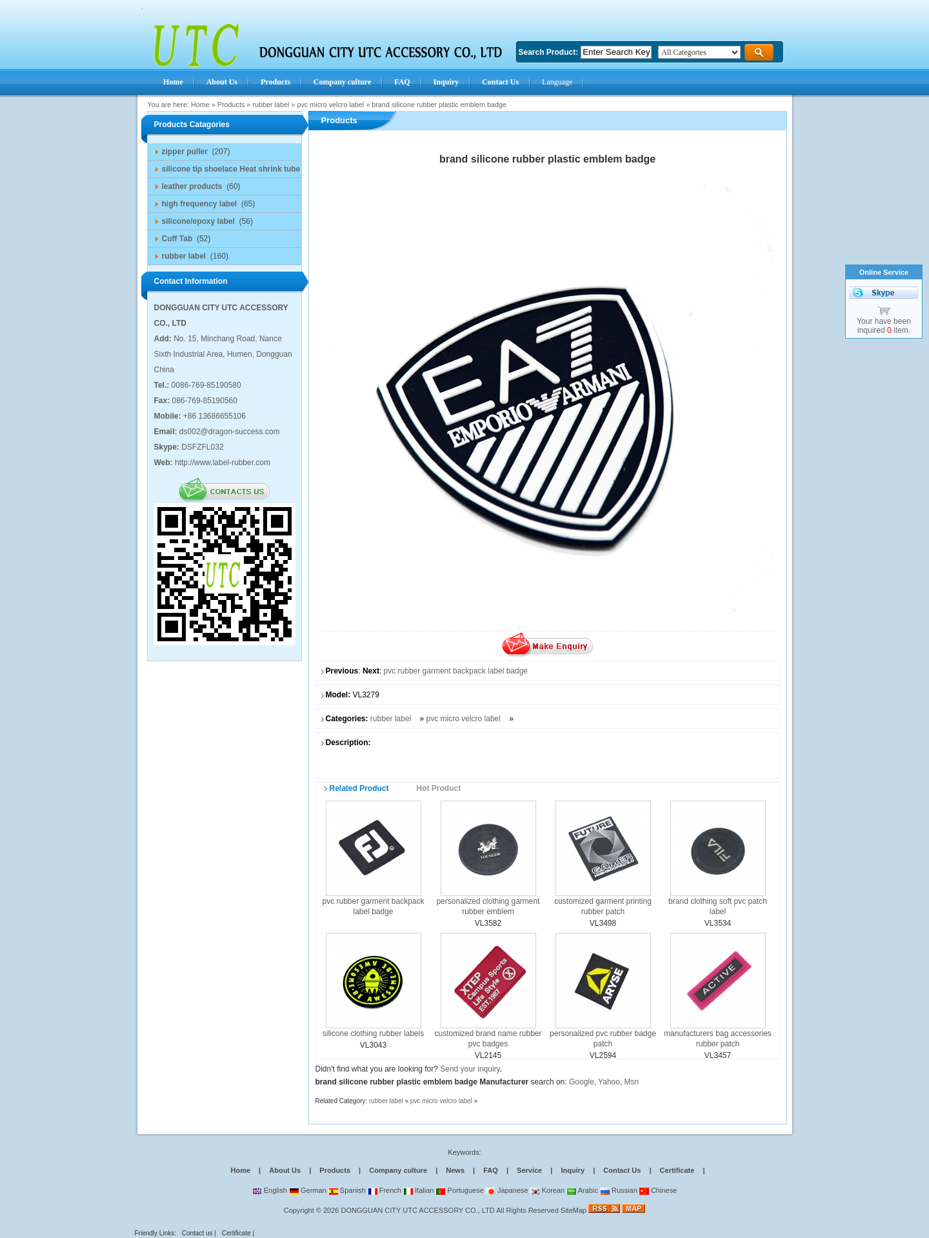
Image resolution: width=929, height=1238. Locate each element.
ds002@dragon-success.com (229, 431)
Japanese (507, 1190)
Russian (618, 1190)
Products (231, 104)
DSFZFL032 (202, 447)
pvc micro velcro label (330, 104)
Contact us (197, 1233)
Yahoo (609, 1081)
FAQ (490, 1170)
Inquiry (572, 1170)
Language (557, 81)
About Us (285, 1170)
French (384, 1190)
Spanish (347, 1190)
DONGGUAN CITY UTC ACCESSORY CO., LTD (418, 1210)
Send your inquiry (470, 1068)
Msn (631, 1081)
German (307, 1190)
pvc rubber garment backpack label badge (456, 670)
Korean (547, 1190)
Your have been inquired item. (884, 326)
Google (581, 1081)
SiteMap (573, 1210)
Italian (418, 1190)
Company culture (398, 1170)
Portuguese (459, 1190)
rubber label (270, 104)
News (455, 1170)
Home (200, 104)
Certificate (677, 1170)
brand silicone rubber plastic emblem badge (439, 104)
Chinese (658, 1190)
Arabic (582, 1190)
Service (529, 1170)
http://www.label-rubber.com (222, 462)
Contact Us (622, 1170)
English (269, 1190)
